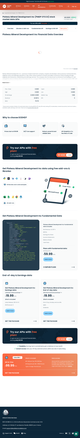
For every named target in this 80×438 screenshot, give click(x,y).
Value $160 (17, 358)
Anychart (75, 68)
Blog (23, 433)
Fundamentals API (37, 28)
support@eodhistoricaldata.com (16, 428)
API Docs (18, 6)
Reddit (17, 433)
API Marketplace (41, 6)
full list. (70, 366)
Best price (63, 28)
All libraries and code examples (15, 185)
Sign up (74, 6)
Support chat (7, 433)
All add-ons (9, 203)
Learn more (51, 1)
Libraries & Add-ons (22, 28)
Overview (10, 28)
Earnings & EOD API (52, 28)
